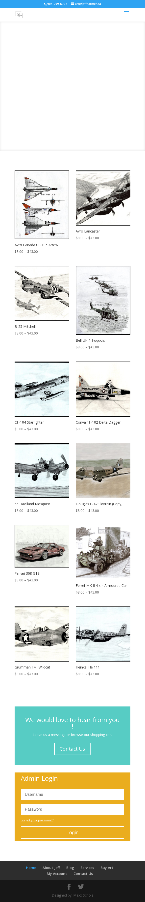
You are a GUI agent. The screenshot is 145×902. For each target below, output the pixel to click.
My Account (57, 873)
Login (73, 832)
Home (31, 867)
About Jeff (51, 867)
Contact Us (72, 748)
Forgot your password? (37, 820)
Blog (70, 867)
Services (87, 867)
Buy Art (106, 867)
